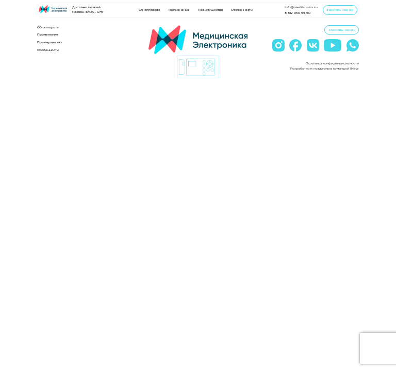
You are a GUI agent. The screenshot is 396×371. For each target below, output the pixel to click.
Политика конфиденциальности (332, 63)
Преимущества (210, 9)
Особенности (242, 9)
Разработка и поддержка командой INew (324, 69)
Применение (179, 9)
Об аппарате (149, 9)
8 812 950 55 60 (297, 12)
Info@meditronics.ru (301, 7)
